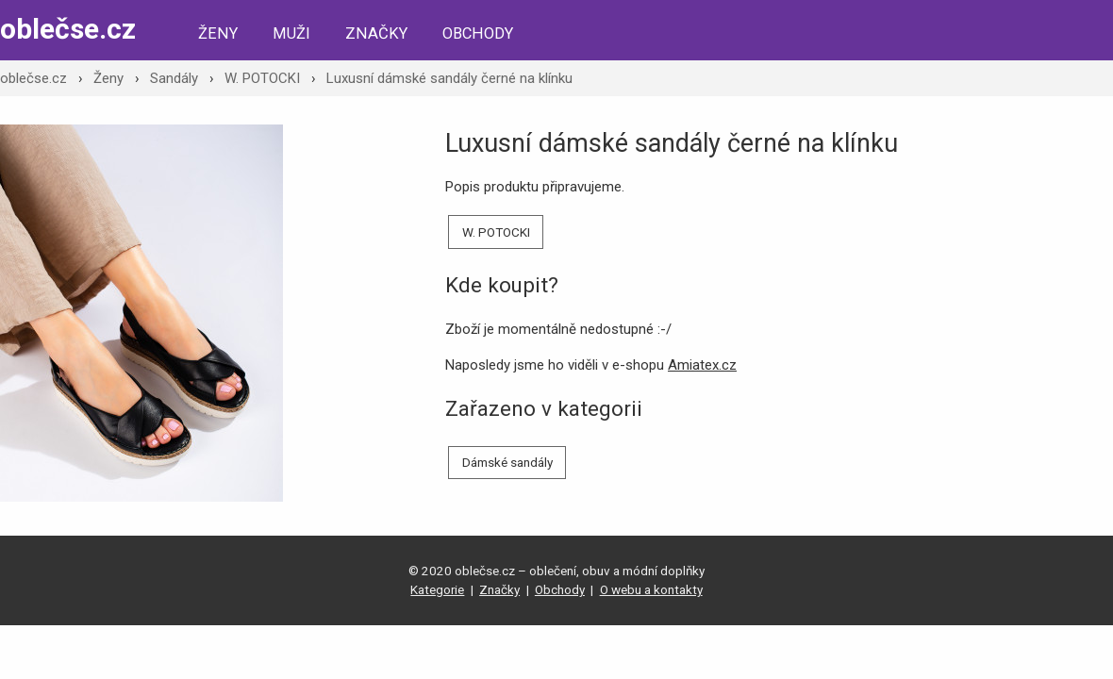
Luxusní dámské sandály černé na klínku (449, 78)
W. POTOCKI (262, 78)
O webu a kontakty (651, 589)
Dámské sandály (507, 462)
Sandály (174, 78)
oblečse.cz (68, 28)
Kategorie (437, 589)
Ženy (218, 33)
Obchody (477, 33)
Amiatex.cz (702, 364)
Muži (291, 33)
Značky (376, 33)
